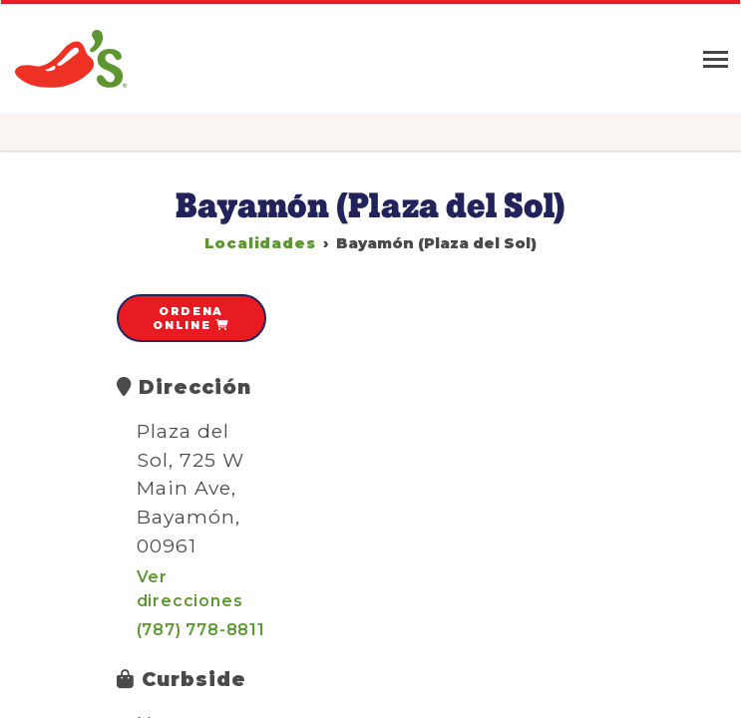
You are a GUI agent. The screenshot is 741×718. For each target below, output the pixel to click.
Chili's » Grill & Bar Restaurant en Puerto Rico (72, 59)
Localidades (260, 243)
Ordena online (191, 318)
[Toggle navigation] (715, 59)
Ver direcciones (190, 588)
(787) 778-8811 (201, 629)
